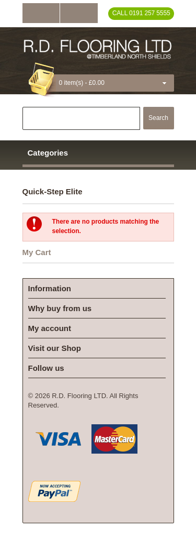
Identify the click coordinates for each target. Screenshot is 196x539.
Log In (41, 13)
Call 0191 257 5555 (141, 13)
